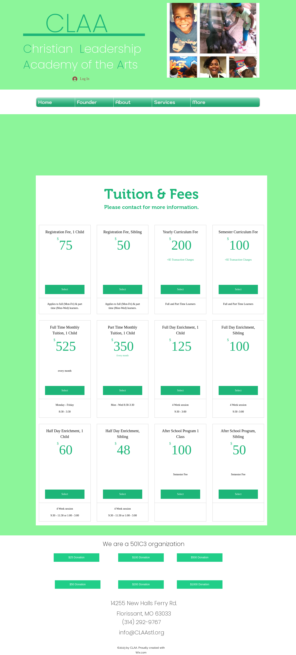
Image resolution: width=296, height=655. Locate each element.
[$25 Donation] (76, 557)
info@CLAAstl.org (141, 632)
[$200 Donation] (141, 584)
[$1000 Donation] (199, 584)
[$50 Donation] (77, 584)
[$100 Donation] (141, 557)
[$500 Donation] (199, 557)
